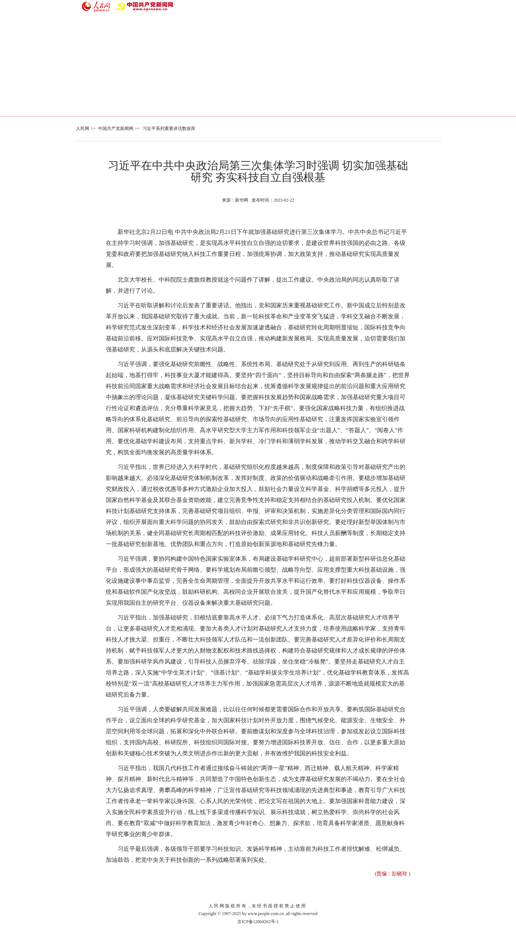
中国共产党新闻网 (115, 128)
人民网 (82, 128)
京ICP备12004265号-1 (258, 921)
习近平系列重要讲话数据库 (168, 128)
